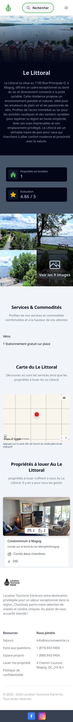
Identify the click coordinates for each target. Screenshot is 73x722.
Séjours (8, 640)
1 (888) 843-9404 (48, 655)
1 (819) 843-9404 (48, 648)
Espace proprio (13, 655)
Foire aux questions (17, 648)
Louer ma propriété (16, 663)
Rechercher (37, 8)
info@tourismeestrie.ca (53, 640)
